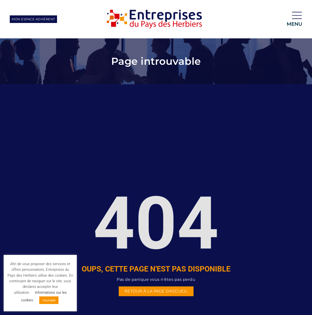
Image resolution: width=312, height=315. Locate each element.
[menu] (297, 15)
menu (294, 24)
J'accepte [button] (49, 300)
